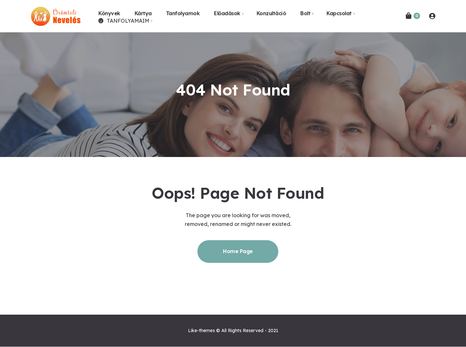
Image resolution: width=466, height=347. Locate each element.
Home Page (238, 251)
